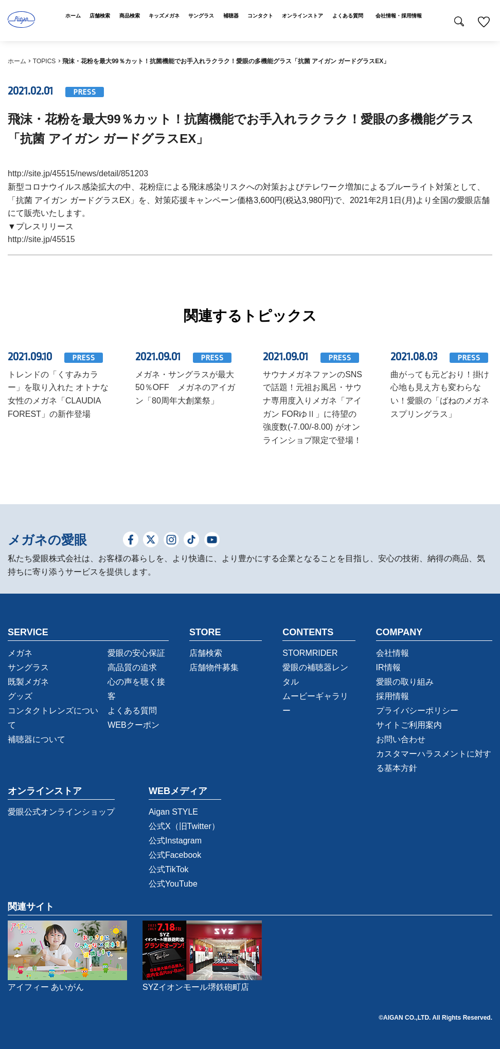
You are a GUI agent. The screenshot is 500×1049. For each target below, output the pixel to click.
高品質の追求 (132, 667)
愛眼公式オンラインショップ (61, 811)
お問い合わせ (400, 739)
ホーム (17, 61)
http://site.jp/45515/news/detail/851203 (78, 173)
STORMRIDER (309, 653)
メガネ (20, 653)
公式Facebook (175, 855)
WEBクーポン (133, 725)
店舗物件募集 (214, 667)
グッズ (20, 696)
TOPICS (44, 61)
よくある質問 (132, 710)
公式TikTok (169, 869)
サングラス (28, 667)
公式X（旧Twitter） (184, 826)
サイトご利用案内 (409, 725)
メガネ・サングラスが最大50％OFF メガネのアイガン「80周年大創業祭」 (185, 387)
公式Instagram (175, 840)
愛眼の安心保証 (136, 653)
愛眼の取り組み (405, 681)
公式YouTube (173, 883)
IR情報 (388, 667)
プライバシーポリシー (417, 710)
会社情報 (392, 653)
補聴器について (36, 739)
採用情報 (392, 696)
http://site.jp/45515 (41, 239)
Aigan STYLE (173, 811)
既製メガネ (28, 681)
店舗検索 (205, 653)
